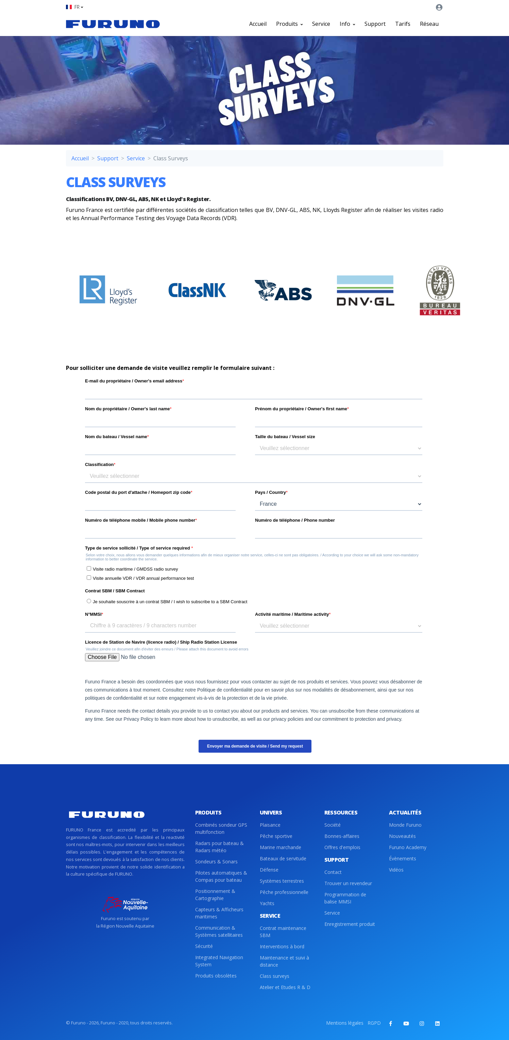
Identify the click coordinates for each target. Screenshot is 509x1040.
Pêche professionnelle (284, 892)
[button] (74, 7)
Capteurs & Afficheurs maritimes (219, 913)
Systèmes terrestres (282, 881)
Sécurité (204, 946)
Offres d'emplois (342, 847)
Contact (333, 872)
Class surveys (274, 976)
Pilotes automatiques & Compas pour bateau (221, 876)
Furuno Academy (407, 847)
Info (347, 24)
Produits (289, 24)
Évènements (402, 858)
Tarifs (402, 24)
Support (375, 24)
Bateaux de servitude (283, 858)
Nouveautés (402, 836)
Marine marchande (280, 847)
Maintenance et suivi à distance (284, 961)
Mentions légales (344, 1023)
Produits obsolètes (216, 975)
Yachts (267, 903)
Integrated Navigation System (219, 961)
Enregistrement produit (349, 924)
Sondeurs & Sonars (216, 861)
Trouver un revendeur (348, 883)
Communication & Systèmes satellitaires (219, 931)
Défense (269, 869)
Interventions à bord (282, 946)
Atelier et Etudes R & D (285, 987)
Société (332, 825)
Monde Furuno (405, 825)
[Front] (113, 24)
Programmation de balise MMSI (345, 898)
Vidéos (396, 869)
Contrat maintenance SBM (283, 931)
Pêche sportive (276, 836)
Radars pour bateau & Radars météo (219, 847)
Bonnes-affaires (341, 836)
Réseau (429, 24)
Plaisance (270, 825)
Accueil (258, 24)
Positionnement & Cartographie (215, 894)
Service (321, 24)
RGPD (374, 1023)
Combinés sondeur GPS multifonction (221, 828)
